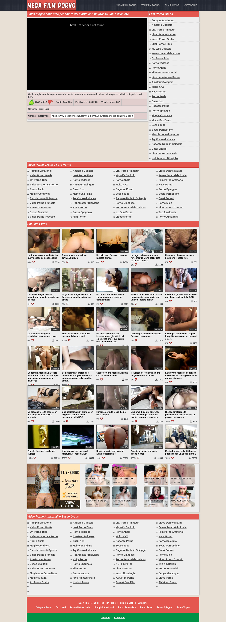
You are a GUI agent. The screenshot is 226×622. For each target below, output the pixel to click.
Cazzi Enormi (159, 148)
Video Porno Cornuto (171, 207)
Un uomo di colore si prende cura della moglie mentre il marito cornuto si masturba (145, 415)
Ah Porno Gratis (39, 582)
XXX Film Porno (125, 577)
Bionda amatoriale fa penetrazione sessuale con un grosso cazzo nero (180, 415)
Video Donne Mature (164, 34)
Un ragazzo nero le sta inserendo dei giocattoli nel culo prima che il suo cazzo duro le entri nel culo (110, 337)
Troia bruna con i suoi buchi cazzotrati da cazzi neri (76, 335)
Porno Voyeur (184, 607)
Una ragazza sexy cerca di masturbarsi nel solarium (75, 452)
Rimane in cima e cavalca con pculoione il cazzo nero (180, 256)
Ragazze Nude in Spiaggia (167, 144)
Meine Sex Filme (161, 120)
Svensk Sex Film (125, 582)
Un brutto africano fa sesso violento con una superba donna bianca (110, 297)
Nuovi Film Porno (126, 5)
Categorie (191, 5)
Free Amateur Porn (84, 577)
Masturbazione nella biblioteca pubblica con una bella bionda (180, 452)
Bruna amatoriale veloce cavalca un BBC (74, 256)
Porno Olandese (125, 203)
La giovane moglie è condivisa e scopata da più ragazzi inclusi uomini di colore (181, 375)
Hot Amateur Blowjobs (165, 158)
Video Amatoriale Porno (166, 77)
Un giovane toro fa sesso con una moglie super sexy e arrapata (42, 415)
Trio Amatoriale (167, 212)
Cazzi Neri (44, 109)
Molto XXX (158, 86)
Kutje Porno (80, 207)
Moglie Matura (38, 577)
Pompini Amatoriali (163, 20)
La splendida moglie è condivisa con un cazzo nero (42, 335)
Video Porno (166, 577)
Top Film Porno (150, 5)
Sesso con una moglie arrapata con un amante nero (112, 374)
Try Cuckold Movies (163, 139)
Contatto (105, 617)
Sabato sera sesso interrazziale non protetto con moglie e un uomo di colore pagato (146, 297)
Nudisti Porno (81, 582)
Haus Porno (159, 91)
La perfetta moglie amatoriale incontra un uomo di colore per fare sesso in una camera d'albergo (43, 377)
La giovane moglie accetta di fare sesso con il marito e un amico (76, 297)
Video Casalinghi (126, 573)
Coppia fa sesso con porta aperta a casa (144, 452)
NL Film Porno (124, 212)
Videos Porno (124, 216)
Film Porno (79, 216)
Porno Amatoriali (168, 216)
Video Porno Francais (164, 153)
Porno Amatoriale (127, 607)
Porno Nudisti (81, 573)
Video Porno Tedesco (42, 216)
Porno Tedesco (160, 63)
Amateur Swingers (162, 82)
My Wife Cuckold (161, 48)
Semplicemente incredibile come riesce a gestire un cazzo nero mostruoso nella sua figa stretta (77, 377)
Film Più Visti (172, 5)
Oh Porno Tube (160, 58)
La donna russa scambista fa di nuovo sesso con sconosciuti (43, 256)
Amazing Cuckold (162, 24)
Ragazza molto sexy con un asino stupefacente (110, 452)
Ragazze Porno (160, 105)
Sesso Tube (158, 125)
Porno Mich (165, 203)
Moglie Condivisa (162, 115)
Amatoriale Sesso (40, 207)
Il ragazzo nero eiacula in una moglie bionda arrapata (145, 374)
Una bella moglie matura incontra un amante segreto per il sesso (43, 297)
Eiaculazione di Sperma (165, 134)
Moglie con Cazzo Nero (43, 573)
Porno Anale (159, 67)
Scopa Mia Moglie (169, 573)
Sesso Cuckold (38, 212)
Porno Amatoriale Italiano (130, 207)
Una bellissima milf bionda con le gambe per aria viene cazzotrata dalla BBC (77, 415)
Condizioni (119, 617)
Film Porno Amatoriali (164, 72)
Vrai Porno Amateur (163, 29)
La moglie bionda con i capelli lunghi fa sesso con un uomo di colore (181, 336)
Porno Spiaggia (161, 110)
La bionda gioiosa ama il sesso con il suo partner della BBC (181, 295)
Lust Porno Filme (162, 44)
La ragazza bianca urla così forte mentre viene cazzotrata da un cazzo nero (145, 258)
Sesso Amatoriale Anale (166, 53)
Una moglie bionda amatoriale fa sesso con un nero (146, 335)
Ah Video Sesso (168, 582)
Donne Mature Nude (80, 607)
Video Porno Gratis (163, 39)
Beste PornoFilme (162, 129)
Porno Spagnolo (82, 212)
